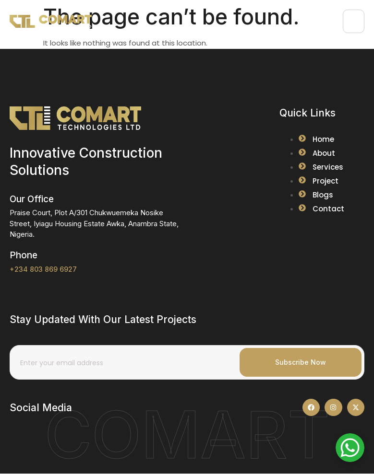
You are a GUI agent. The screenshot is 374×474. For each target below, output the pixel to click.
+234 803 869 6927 (43, 269)
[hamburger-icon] (353, 21)
